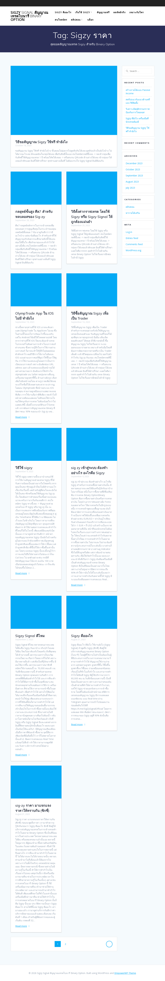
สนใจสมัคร (61, 19)
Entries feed (132, 238)
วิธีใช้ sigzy (23, 468)
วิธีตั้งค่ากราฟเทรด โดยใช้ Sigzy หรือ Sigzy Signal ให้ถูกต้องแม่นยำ (91, 216)
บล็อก (90, 19)
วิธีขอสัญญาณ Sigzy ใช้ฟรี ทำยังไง (41, 142)
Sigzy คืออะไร (63, 12)
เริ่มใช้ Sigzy (82, 12)
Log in (129, 232)
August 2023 (132, 181)
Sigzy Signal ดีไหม (30, 636)
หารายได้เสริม (133, 212)
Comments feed (134, 244)
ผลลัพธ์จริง (119, 12)
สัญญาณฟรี (103, 12)
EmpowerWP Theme (125, 973)
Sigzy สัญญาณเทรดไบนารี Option (29, 16)
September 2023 (134, 175)
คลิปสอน (76, 19)
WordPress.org (133, 250)
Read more (21, 417)
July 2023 (130, 187)
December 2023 (134, 163)
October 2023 (133, 169)
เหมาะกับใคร (136, 12)
